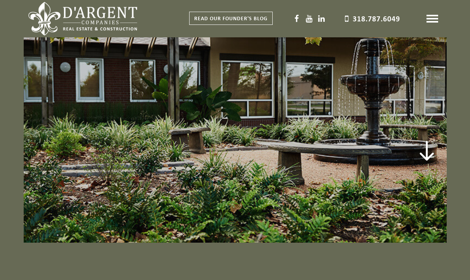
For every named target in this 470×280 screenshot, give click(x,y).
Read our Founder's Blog (231, 18)
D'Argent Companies (82, 19)
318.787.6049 (376, 18)
